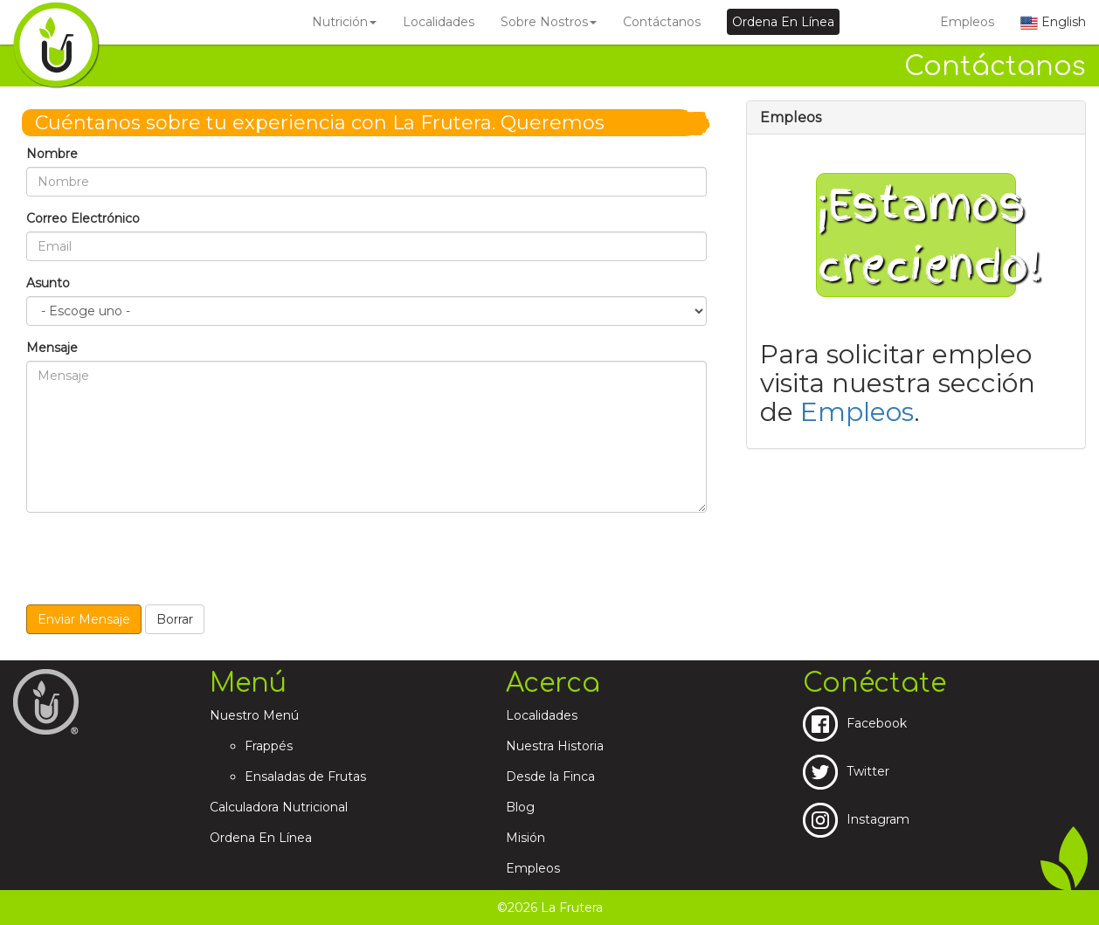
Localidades (438, 22)
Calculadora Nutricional (279, 807)
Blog (520, 807)
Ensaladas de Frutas (305, 776)
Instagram (856, 819)
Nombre (52, 154)
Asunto (48, 283)
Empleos (967, 22)
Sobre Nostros (549, 22)
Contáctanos (662, 22)
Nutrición (344, 22)
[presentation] (159, 560)
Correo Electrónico (83, 218)
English (1053, 22)
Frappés (269, 746)
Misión (525, 838)
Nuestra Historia (555, 746)
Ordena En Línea (261, 838)
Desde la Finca (550, 776)
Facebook (855, 723)
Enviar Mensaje (84, 619)
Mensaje (52, 348)
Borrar (174, 619)
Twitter (846, 771)
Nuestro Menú (254, 715)
